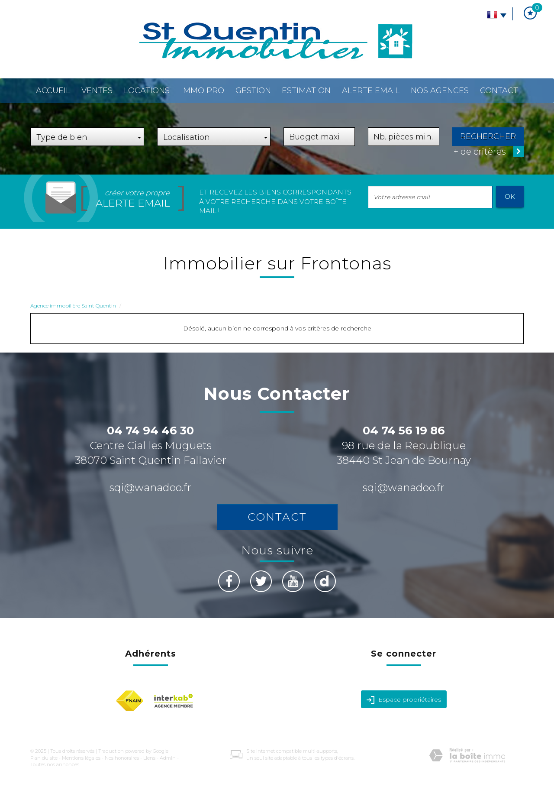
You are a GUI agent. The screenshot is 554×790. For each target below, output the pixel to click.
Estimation (306, 90)
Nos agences (440, 90)
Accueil (53, 90)
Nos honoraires (122, 758)
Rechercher (488, 136)
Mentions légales (81, 758)
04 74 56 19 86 (404, 430)
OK (510, 196)
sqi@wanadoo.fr (150, 487)
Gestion (253, 90)
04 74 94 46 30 (150, 430)
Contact (499, 90)
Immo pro (202, 90)
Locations (147, 90)
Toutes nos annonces (54, 764)
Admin (168, 758)
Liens (149, 758)
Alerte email (370, 90)
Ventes (97, 90)
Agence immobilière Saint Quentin (73, 305)
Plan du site (44, 758)
